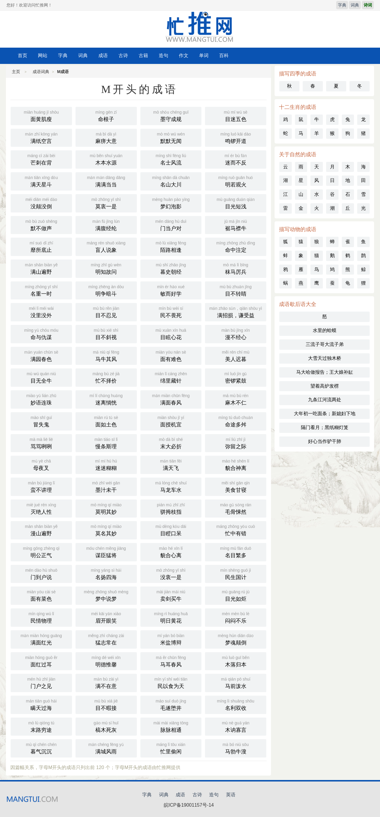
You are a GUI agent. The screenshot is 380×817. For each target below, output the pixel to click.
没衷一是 (171, 573)
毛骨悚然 (235, 508)
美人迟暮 (235, 355)
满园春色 (41, 355)
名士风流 (171, 159)
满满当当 (106, 181)
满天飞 (171, 464)
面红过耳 (41, 661)
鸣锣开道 (235, 137)
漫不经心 (235, 333)
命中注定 (235, 246)
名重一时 (41, 290)
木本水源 (106, 159)
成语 (103, 55)
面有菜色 (41, 595)
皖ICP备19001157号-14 (189, 805)
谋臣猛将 (106, 551)
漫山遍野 (41, 529)
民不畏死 (171, 311)
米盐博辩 (171, 639)
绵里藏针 (171, 377)
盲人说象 (106, 246)
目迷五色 (235, 115)
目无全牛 (41, 377)
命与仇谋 (41, 333)
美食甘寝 (235, 486)
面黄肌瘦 (41, 115)
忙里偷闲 (171, 748)
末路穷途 (41, 726)
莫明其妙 (106, 508)
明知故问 (106, 268)
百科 (224, 55)
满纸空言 (41, 137)
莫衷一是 (106, 203)
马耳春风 (171, 661)
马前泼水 (235, 682)
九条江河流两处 (324, 399)
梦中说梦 (106, 595)
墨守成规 (171, 115)
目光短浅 (235, 203)
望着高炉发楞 (324, 386)
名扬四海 (106, 573)
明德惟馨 (106, 661)
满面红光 (41, 639)
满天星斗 (41, 181)
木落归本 (235, 661)
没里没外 (41, 311)
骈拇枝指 (171, 508)
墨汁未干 (106, 486)
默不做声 (41, 224)
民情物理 (41, 617)
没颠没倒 (41, 203)
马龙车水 (171, 486)
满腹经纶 (106, 224)
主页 (16, 72)
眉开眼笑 (106, 617)
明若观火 (235, 181)
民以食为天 (171, 682)
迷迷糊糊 (106, 464)
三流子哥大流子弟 (325, 344)
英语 (230, 794)
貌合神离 (235, 464)
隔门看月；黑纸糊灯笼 (324, 427)
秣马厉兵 (235, 268)
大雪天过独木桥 (324, 358)
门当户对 (171, 224)
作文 (183, 55)
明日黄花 (171, 617)
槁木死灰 (106, 726)
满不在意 (106, 682)
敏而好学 (171, 290)
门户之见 (41, 682)
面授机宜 (171, 421)
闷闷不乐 (235, 617)
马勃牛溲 (235, 748)
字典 (342, 5)
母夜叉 (41, 464)
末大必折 (171, 442)
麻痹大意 (106, 137)
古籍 (143, 55)
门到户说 (41, 573)
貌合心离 (171, 551)
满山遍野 (41, 268)
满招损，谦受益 (235, 311)
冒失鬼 (41, 421)
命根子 (106, 115)
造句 (163, 55)
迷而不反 (235, 159)
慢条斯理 (106, 442)
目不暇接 (106, 704)
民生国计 (235, 573)
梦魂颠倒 (235, 639)
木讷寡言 (235, 726)
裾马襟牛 (235, 224)
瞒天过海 (41, 704)
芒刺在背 (41, 159)
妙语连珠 (41, 399)
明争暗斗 (106, 290)
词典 (355, 5)
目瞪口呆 (171, 529)
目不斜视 (106, 333)
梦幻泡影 (171, 203)
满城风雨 (106, 748)
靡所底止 (41, 246)
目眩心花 (171, 333)
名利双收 (235, 704)
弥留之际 (235, 442)
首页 (22, 55)
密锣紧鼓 (235, 377)
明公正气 (41, 551)
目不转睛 (235, 290)
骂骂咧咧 (41, 442)
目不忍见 (106, 311)
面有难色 (171, 355)
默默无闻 (171, 137)
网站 (42, 55)
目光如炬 (235, 595)
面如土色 (106, 421)
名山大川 (171, 181)
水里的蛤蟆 (324, 330)
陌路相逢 (171, 246)
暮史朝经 (171, 268)
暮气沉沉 (41, 748)
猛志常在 (106, 639)
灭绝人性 (41, 508)
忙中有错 (235, 529)
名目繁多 (235, 551)
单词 (204, 55)
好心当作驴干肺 (324, 441)
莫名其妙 (106, 529)
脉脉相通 (171, 726)
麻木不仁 (235, 399)
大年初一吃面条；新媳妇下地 (324, 413)
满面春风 (171, 399)
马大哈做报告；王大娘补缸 (324, 372)
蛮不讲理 (41, 486)
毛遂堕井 (171, 704)
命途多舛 (235, 421)
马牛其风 (106, 355)
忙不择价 (106, 377)
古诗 (123, 55)
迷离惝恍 (106, 399)
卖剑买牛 (171, 595)
